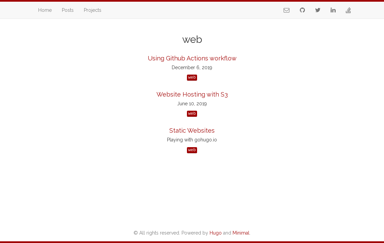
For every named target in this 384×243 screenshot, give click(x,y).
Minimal (241, 233)
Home (45, 10)
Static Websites (192, 130)
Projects (92, 10)
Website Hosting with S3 (192, 94)
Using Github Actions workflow (192, 58)
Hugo (216, 233)
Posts (68, 10)
